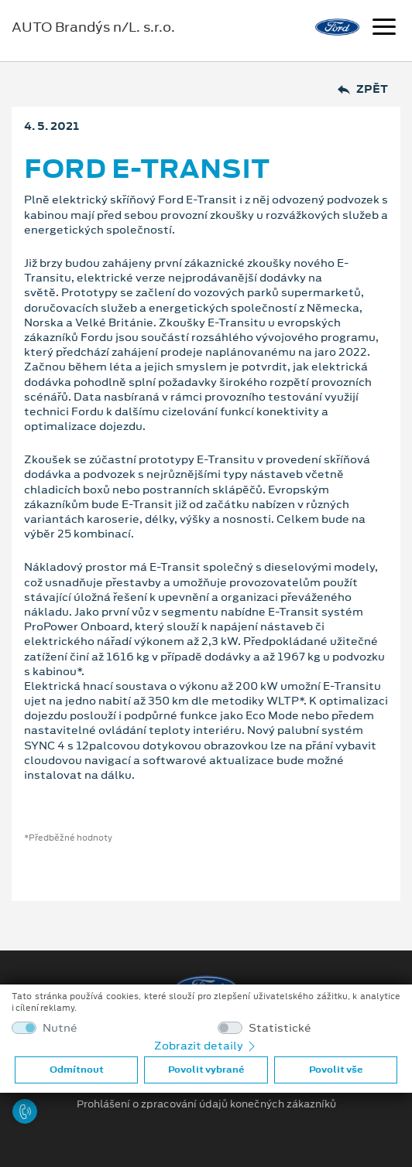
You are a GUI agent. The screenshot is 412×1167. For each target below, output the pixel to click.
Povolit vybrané (206, 1069)
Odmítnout (77, 1069)
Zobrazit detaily (206, 1045)
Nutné (60, 1028)
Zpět (363, 89)
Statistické (280, 1028)
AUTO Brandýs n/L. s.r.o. (93, 27)
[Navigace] (384, 29)
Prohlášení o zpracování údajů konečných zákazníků (206, 1104)
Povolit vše (335, 1069)
